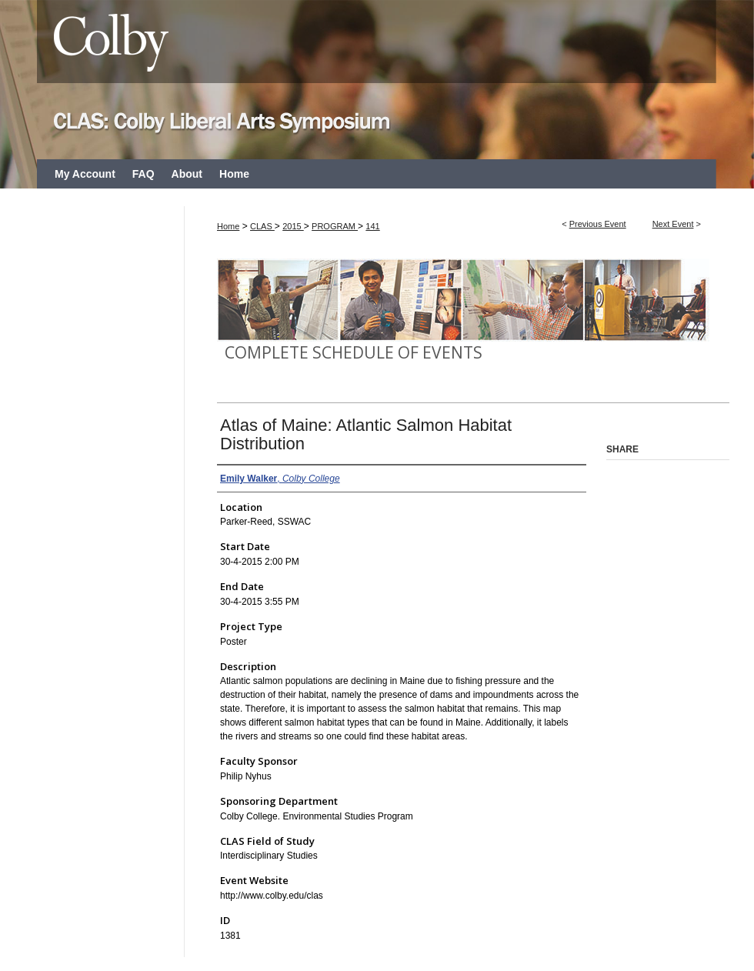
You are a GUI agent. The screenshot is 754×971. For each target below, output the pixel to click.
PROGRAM (335, 226)
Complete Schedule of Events (353, 352)
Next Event (673, 224)
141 (372, 226)
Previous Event (597, 224)
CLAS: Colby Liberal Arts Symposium (377, 79)
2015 (293, 226)
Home (228, 226)
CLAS (262, 226)
